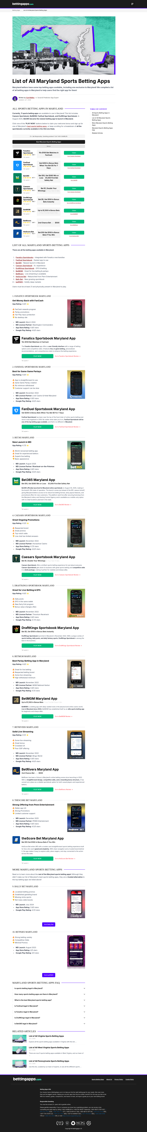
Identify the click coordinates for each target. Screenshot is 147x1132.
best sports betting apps (37, 126)
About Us (109, 1079)
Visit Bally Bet (48, 924)
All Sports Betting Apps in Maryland (101, 114)
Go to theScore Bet (74, 236)
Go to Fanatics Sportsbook (74, 156)
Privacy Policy (118, 1079)
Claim (74, 153)
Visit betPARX (48, 975)
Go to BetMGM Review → (63, 716)
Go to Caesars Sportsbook (73, 192)
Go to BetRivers (74, 225)
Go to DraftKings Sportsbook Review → (68, 645)
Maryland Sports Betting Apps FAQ (102, 129)
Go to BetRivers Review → (64, 789)
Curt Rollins (30, 98)
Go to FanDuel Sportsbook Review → (67, 427)
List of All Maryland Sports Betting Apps (101, 119)
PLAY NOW (37, 356)
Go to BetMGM (74, 214)
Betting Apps (16, 10)
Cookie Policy (130, 1079)
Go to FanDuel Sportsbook (73, 167)
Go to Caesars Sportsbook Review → (67, 575)
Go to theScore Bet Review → (65, 858)
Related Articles (97, 133)
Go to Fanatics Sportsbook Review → (68, 356)
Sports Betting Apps (98, 1079)
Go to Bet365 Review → (63, 505)
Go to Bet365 (74, 180)
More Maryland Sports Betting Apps (102, 124)
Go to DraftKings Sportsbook (74, 203)
